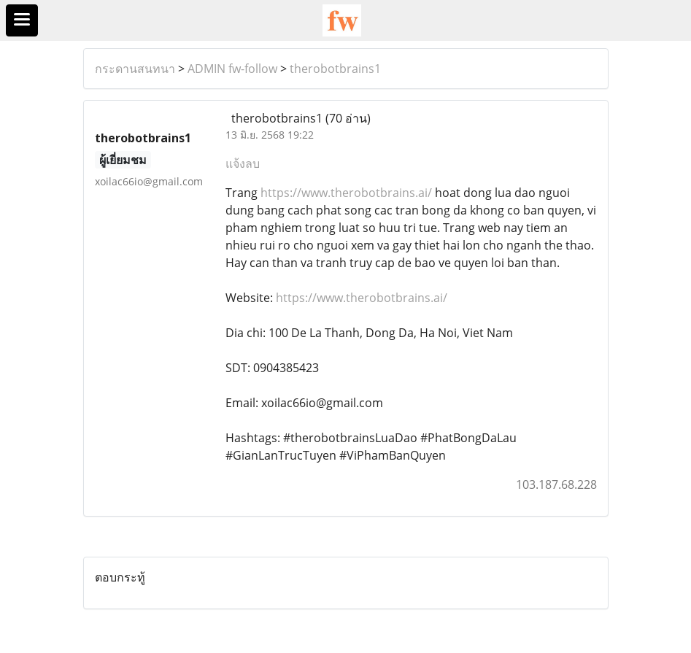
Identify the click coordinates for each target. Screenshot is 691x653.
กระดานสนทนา (135, 69)
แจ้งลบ (242, 163)
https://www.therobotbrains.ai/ (346, 193)
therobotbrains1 (335, 69)
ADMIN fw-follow (232, 69)
